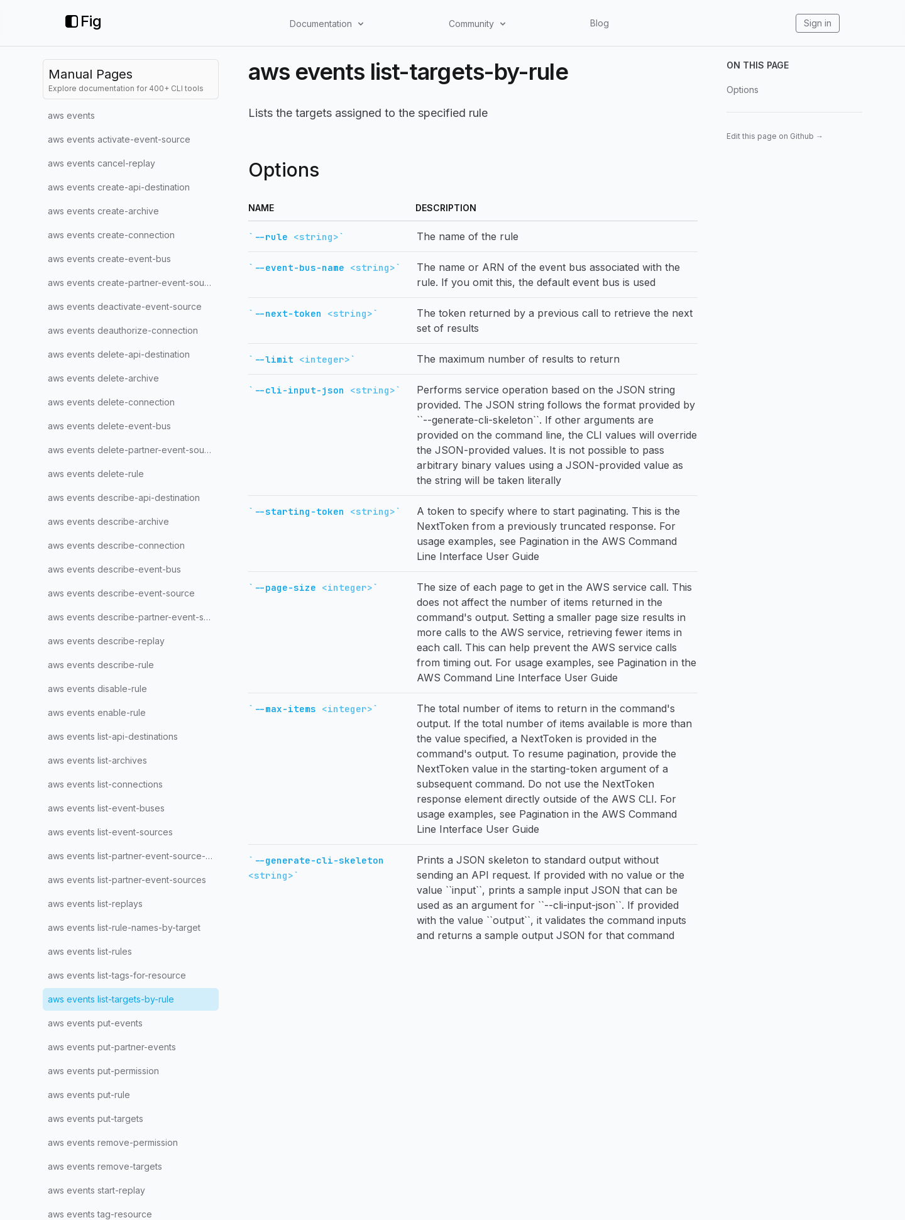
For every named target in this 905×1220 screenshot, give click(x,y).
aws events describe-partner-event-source (133, 617)
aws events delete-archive (103, 378)
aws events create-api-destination (119, 187)
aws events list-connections (105, 784)
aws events (71, 115)
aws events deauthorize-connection (123, 330)
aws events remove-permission (113, 1142)
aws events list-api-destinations (113, 736)
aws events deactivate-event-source (125, 306)
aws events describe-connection (116, 545)
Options (743, 89)
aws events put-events (95, 1023)
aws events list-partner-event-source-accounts (133, 855)
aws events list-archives (97, 760)
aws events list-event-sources (110, 832)
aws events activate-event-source (119, 139)
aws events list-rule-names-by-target (124, 927)
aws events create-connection (111, 234)
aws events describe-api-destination (124, 497)
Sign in (817, 23)
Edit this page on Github (775, 136)
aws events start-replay (96, 1190)
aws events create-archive (103, 211)
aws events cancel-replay (101, 163)
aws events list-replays (95, 903)
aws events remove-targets (105, 1166)
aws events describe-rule (101, 664)
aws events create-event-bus (109, 258)
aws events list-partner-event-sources (127, 879)
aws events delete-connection (111, 402)
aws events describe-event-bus (114, 569)
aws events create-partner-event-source (133, 282)
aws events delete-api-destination (119, 354)
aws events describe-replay (106, 640)
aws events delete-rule (96, 473)
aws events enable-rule (97, 712)
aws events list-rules (90, 951)
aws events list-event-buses (106, 808)
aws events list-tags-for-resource (117, 975)
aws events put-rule (89, 1094)
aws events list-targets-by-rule (111, 999)
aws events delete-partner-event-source (133, 449)
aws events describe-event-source (121, 593)
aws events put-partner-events (112, 1046)
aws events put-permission (103, 1070)
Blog (599, 23)
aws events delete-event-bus (109, 425)
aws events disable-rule (97, 688)
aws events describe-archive (108, 521)
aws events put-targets (95, 1118)
